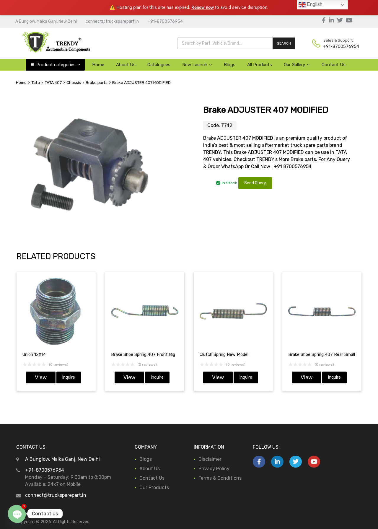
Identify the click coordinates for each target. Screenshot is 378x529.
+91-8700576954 (165, 21)
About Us (126, 64)
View (41, 377)
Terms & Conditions (220, 478)
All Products (259, 64)
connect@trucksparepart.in (112, 21)
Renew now (202, 7)
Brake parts (96, 82)
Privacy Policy (213, 468)
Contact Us (334, 64)
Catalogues (158, 64)
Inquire (68, 377)
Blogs (229, 64)
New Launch (197, 64)
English (310, 4)
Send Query (255, 182)
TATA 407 (53, 82)
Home (98, 64)
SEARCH (284, 43)
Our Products (154, 487)
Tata (35, 82)
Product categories (58, 64)
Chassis (73, 82)
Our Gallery (297, 64)
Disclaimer (209, 459)
